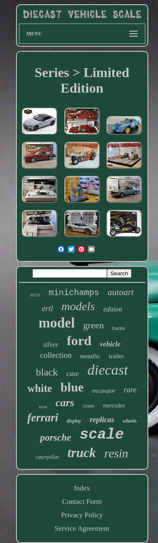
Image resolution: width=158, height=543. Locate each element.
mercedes (114, 405)
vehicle (110, 344)
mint (43, 406)
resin (116, 453)
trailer (116, 356)
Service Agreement (82, 528)
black (47, 372)
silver (51, 344)
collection (56, 355)
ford (79, 340)
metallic (90, 356)
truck (81, 452)
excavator (103, 391)
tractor (118, 328)
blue (71, 387)
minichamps (74, 293)
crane (88, 405)
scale (102, 434)
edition (112, 309)
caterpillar (47, 457)
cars (65, 403)
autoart (121, 292)
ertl (47, 308)
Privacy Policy (82, 515)
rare (130, 390)
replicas (102, 419)
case (72, 374)
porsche (55, 437)
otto (35, 295)
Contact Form (82, 502)
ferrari (43, 417)
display (74, 421)
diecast (107, 370)
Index (82, 488)
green (93, 325)
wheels (130, 421)
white (39, 388)
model (56, 322)
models (78, 306)
